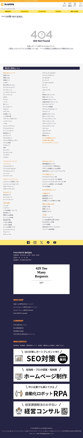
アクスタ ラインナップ (10, 161)
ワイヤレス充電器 (47, 106)
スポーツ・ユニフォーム (10, 179)
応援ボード (6, 80)
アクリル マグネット (48, 75)
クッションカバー (8, 130)
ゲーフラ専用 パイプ (9, 227)
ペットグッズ (42, 11)
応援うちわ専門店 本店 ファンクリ (23, 304)
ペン (43, 92)
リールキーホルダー (48, 82)
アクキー (35, 431)
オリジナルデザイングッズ (50, 142)
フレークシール (7, 175)
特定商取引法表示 (18, 331)
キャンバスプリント (9, 126)
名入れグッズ (7, 192)
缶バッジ (5, 104)
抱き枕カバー (7, 133)
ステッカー (6, 111)
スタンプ (5, 109)
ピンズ (44, 85)
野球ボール (45, 135)
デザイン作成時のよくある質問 (51, 168)
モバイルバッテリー (48, 104)
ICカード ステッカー (48, 116)
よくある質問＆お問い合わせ (50, 219)
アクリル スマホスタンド (49, 109)
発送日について (46, 211)
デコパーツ (6, 232)
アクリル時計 (7, 142)
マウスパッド (46, 111)
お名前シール (7, 114)
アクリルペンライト (9, 87)
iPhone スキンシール (48, 94)
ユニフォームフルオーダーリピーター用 (54, 181)
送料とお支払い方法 (48, 204)
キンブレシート (7, 90)
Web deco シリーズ (9, 73)
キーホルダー (46, 78)
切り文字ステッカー (9, 85)
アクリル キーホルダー (49, 73)
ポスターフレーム (57, 431)
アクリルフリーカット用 (49, 177)
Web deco (7, 11)
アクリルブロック (8, 128)
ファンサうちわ (5, 431)
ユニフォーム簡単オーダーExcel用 (52, 184)
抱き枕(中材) (7, 220)
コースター (6, 155)
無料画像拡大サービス (48, 164)
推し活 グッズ (13, 431)
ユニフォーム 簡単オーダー (11, 181)
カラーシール (7, 234)
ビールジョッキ (7, 152)
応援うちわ (6, 75)
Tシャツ (5, 99)
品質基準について (47, 196)
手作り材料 (6, 203)
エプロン (5, 157)
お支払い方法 (46, 206)
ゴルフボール (46, 133)
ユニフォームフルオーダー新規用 (52, 179)
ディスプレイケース (9, 229)
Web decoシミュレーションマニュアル (53, 171)
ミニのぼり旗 (7, 116)
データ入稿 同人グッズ (49, 138)
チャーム (45, 87)
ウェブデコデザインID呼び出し (51, 166)
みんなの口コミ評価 (48, 222)
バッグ (5, 102)
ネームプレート (7, 106)
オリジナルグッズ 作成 (22, 431)
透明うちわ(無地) (8, 215)
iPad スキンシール (47, 97)
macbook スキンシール (49, 99)
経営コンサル (50, 433)
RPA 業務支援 (43, 433)
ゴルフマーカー (46, 130)
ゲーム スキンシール (48, 126)
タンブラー (6, 150)
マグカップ (6, 145)
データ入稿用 (46, 186)
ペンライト (6, 208)
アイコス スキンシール (49, 118)
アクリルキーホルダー (9, 168)
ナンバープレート (8, 199)
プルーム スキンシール (49, 123)
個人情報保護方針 (18, 328)
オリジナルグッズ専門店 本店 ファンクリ (25, 307)
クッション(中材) (8, 217)
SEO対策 (76, 431)
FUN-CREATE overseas (20, 313)
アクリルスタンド (8, 166)
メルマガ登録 (46, 224)
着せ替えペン (7, 212)
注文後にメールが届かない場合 (51, 200)
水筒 (4, 147)
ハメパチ (5, 205)
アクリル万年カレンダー (10, 140)
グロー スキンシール (48, 121)
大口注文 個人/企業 (47, 140)
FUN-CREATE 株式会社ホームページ (24, 334)
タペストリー (7, 135)
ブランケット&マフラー (10, 118)
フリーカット (7, 164)
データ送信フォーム (48, 174)
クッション (6, 173)
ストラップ (45, 80)
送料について (46, 209)
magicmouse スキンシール (50, 102)
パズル (5, 123)
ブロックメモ (46, 90)
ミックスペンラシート (9, 92)
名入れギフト (7, 195)
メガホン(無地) (7, 222)
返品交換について (47, 198)
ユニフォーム (24, 11)
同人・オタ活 (74, 11)
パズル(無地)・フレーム (10, 210)
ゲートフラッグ (7, 94)
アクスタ (58, 11)
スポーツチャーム (8, 186)
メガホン (5, 82)
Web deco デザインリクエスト (51, 227)
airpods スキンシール (48, 114)
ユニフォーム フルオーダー (11, 184)
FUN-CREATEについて (49, 190)
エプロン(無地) (7, 225)
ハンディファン (7, 121)
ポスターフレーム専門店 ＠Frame (23, 310)
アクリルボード (7, 138)
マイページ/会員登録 (48, 229)
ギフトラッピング (47, 217)
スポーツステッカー (9, 189)
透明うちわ (6, 78)
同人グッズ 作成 (49, 431)
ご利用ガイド (46, 193)
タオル (5, 97)
